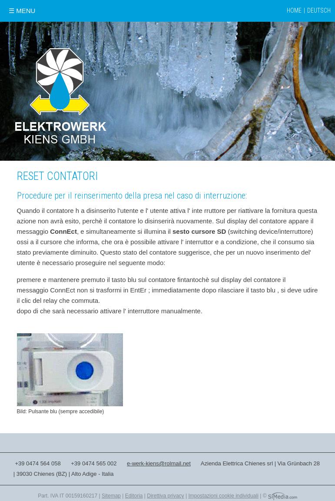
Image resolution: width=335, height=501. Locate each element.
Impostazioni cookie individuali (223, 496)
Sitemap (111, 496)
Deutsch (319, 10)
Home (294, 10)
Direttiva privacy (165, 496)
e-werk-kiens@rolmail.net (159, 463)
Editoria (134, 496)
